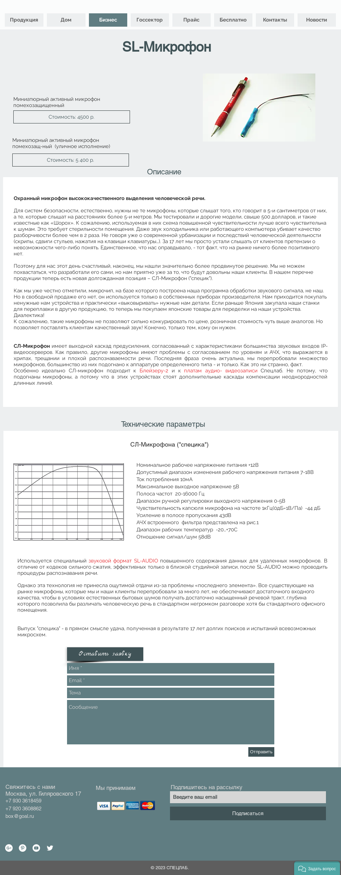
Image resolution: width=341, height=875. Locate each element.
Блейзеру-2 (154, 371)
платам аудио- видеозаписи (220, 371)
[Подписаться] (248, 813)
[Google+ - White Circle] (9, 848)
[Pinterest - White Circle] (22, 848)
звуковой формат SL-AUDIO (123, 561)
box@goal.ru (19, 816)
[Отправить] (261, 752)
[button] (71, 116)
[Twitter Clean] (50, 848)
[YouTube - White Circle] (36, 848)
